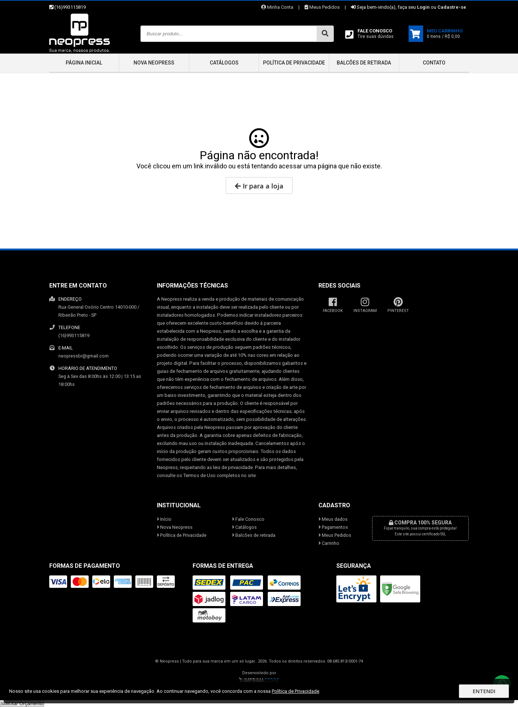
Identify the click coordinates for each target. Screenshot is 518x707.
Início (164, 519)
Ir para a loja (259, 185)
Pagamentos (333, 527)
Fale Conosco (248, 519)
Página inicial (84, 63)
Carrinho (328, 543)
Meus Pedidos (322, 7)
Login (423, 7)
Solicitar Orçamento (22, 703)
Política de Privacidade (294, 63)
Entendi (484, 691)
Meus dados (333, 519)
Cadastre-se (451, 7)
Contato (434, 63)
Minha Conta (277, 7)
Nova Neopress (154, 63)
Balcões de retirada (364, 63)
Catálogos (224, 63)
